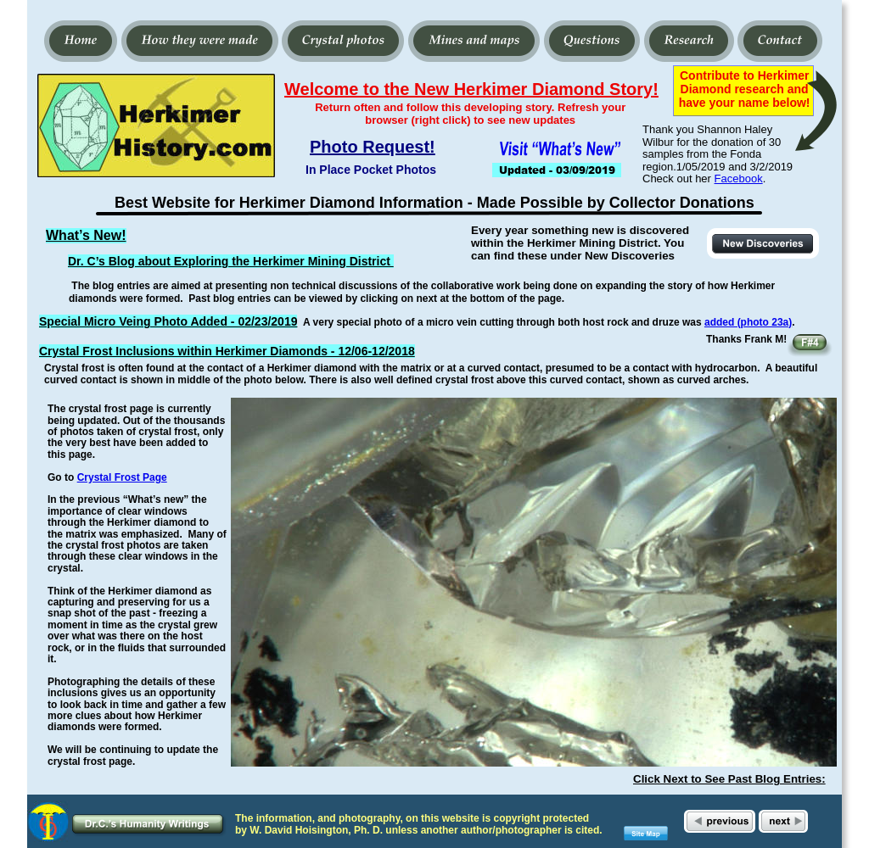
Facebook (739, 178)
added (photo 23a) (748, 322)
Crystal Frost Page (122, 477)
